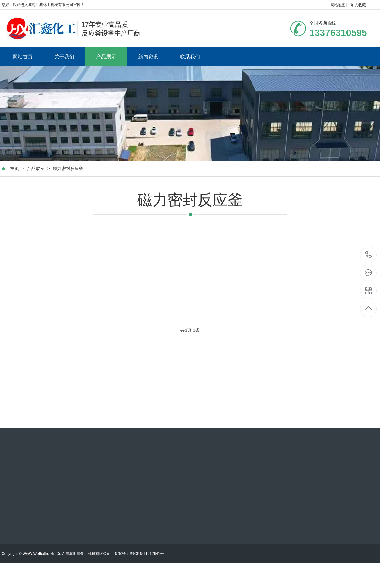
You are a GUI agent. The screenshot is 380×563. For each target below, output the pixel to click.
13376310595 (368, 255)
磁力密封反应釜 (68, 168)
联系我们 (190, 56)
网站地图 (337, 5)
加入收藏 (358, 5)
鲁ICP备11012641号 (146, 553)
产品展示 (106, 56)
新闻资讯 (153, 56)
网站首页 (28, 56)
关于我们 (69, 56)
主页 (14, 168)
